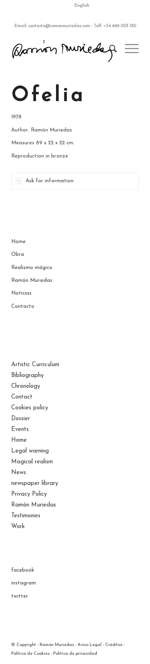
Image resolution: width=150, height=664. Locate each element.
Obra (17, 254)
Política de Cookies (30, 654)
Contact (21, 397)
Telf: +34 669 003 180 (115, 26)
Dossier (20, 419)
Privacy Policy (29, 494)
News (18, 473)
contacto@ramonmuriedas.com (59, 26)
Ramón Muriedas (31, 280)
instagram (23, 583)
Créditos (113, 645)
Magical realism (32, 462)
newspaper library (34, 484)
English (81, 6)
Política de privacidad (75, 654)
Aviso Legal (90, 645)
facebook (22, 570)
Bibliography (27, 376)
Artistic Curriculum (35, 365)
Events (20, 430)
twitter (19, 596)
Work (18, 527)
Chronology (25, 386)
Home (18, 241)
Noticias (21, 293)
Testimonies (25, 516)
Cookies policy (29, 408)
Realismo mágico (31, 267)
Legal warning (30, 451)
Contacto (22, 306)
